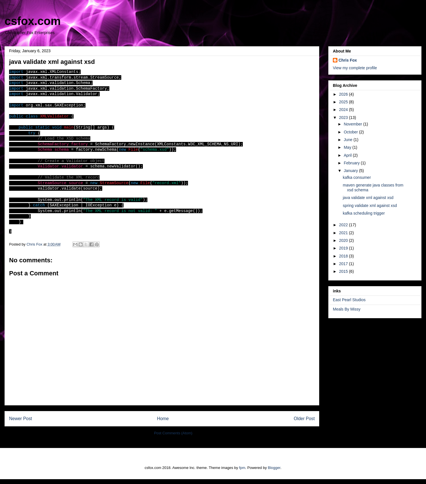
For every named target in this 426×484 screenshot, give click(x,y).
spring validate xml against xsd (370, 205)
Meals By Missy (346, 309)
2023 (344, 117)
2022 (344, 225)
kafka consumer (357, 177)
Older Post (304, 423)
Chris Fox (348, 60)
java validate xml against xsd (368, 197)
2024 (344, 109)
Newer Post (20, 423)
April (348, 155)
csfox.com (33, 21)
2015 (344, 271)
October (351, 132)
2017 (344, 263)
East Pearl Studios (349, 299)
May (348, 147)
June (348, 139)
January (351, 170)
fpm (242, 473)
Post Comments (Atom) (173, 438)
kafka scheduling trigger (364, 213)
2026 (344, 94)
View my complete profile (355, 68)
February (352, 163)
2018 (344, 256)
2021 (344, 233)
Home (163, 423)
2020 (344, 240)
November (353, 124)
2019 (344, 248)
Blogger (274, 473)
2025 (344, 102)
